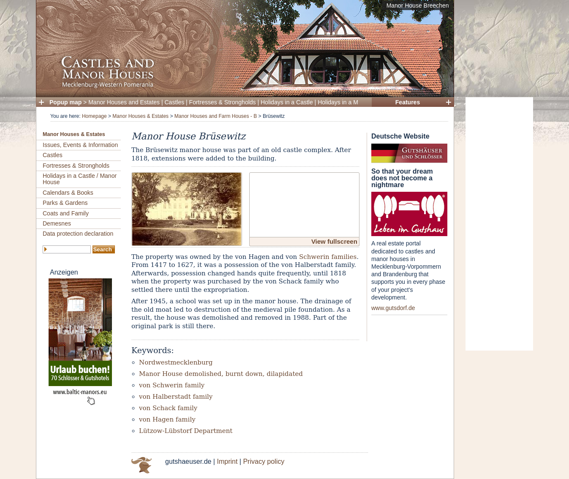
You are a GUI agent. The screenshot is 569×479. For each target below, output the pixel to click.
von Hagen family (167, 419)
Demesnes (57, 223)
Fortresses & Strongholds (222, 102)
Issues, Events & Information (80, 145)
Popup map (65, 102)
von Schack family (168, 408)
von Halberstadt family (175, 396)
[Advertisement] (499, 224)
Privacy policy (263, 461)
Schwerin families (328, 257)
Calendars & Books (68, 192)
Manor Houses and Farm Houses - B (215, 116)
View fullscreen (334, 241)
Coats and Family (66, 213)
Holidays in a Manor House (353, 102)
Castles (175, 102)
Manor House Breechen (418, 5)
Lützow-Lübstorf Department (185, 431)
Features (407, 102)
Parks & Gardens (65, 202)
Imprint (227, 461)
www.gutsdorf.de (393, 308)
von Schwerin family (171, 385)
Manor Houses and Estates (124, 102)
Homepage (94, 116)
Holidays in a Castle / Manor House (80, 178)
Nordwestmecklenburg (175, 362)
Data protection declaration (78, 233)
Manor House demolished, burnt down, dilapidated (221, 374)
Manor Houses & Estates (140, 116)
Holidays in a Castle (287, 102)
